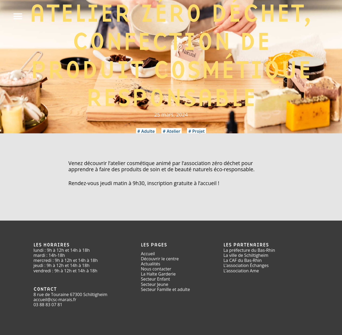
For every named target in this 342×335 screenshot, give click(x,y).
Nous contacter (156, 269)
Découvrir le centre (160, 259)
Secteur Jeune (154, 284)
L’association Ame (241, 271)
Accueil (148, 254)
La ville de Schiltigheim (245, 255)
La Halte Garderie (158, 274)
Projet (198, 131)
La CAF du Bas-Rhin (242, 260)
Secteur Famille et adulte (165, 289)
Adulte (148, 131)
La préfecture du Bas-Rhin (249, 250)
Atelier (173, 131)
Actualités (150, 264)
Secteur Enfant (155, 279)
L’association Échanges (246, 265)
